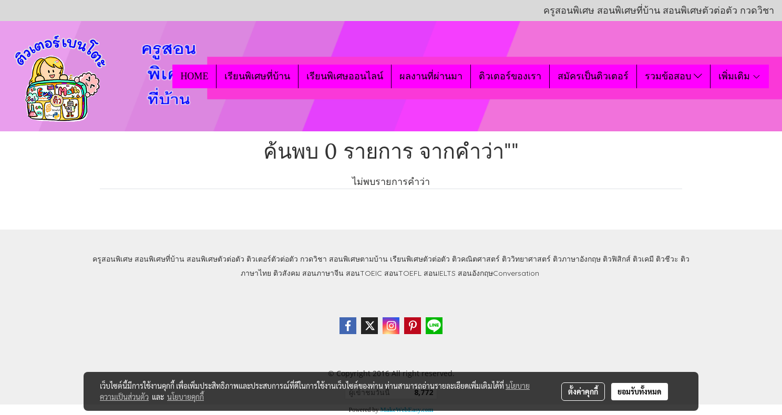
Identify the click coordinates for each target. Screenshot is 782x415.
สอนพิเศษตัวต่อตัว (215, 259)
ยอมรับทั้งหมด (640, 391)
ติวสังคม (286, 273)
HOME (194, 76)
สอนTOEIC (364, 273)
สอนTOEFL (402, 273)
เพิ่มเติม (739, 76)
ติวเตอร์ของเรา (510, 76)
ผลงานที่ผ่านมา (430, 76)
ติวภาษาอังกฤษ (577, 259)
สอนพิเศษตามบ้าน (358, 259)
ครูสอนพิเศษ (112, 259)
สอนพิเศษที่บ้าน (159, 259)
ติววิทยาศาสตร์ (526, 259)
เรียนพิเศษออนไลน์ (344, 76)
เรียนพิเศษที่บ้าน (257, 76)
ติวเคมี (643, 259)
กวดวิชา (313, 259)
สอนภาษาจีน (323, 273)
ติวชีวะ (667, 259)
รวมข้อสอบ (673, 76)
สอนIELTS (440, 273)
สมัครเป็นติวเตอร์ (593, 76)
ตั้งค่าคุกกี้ (583, 391)
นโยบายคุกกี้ (185, 396)
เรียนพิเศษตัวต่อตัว (421, 259)
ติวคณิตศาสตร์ (476, 259)
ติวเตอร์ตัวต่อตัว (272, 259)
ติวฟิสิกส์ (617, 259)
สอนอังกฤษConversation (498, 273)
